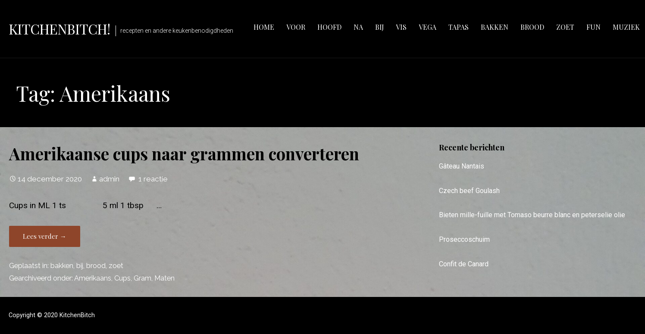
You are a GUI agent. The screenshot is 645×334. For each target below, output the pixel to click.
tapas (458, 26)
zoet (565, 26)
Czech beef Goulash (469, 191)
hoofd (329, 26)
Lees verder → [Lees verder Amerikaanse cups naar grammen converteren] (44, 236)
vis (401, 26)
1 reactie (153, 179)
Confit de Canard (463, 264)
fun (593, 26)
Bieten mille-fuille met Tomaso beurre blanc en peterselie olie (532, 215)
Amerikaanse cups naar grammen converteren (184, 153)
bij (379, 26)
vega (427, 26)
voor (295, 26)
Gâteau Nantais (461, 166)
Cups (122, 278)
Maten (164, 278)
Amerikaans (92, 278)
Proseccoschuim (464, 239)
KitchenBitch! (59, 28)
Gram (142, 278)
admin (109, 179)
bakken (494, 26)
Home (264, 26)
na (358, 26)
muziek (626, 26)
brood (532, 26)
